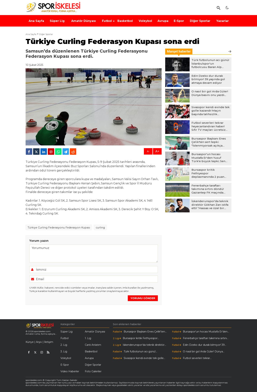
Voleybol (65, 358)
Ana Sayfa (31, 34)
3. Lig (63, 351)
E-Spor (64, 364)
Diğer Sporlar (46, 34)
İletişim (48, 342)
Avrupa (89, 358)
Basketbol (91, 351)
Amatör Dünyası (95, 331)
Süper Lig (66, 331)
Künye (30, 342)
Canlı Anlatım (93, 344)
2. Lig (63, 344)
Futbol (64, 338)
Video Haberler (69, 371)
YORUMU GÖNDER (142, 298)
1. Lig (88, 338)
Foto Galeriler (93, 371)
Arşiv (39, 342)
